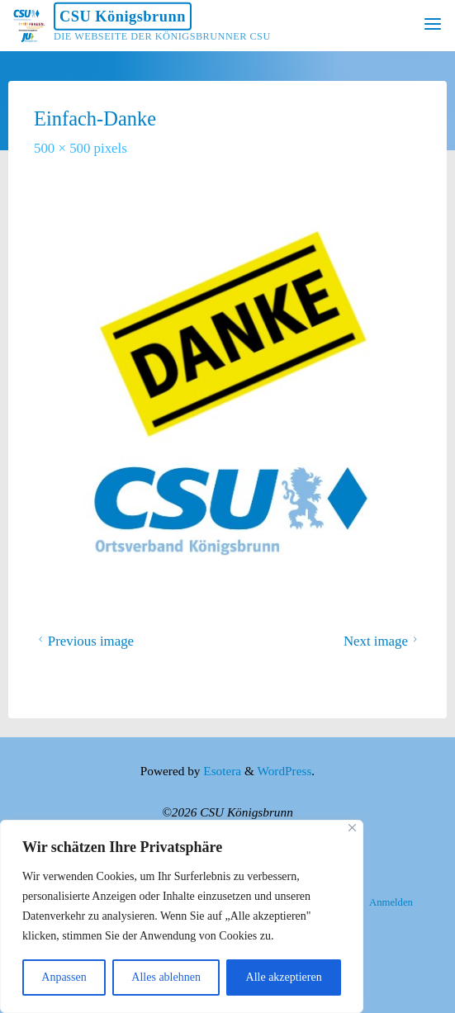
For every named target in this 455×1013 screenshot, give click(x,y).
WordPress (284, 771)
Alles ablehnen (166, 977)
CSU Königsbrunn (122, 16)
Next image (383, 640)
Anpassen (63, 977)
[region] (181, 916)
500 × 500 (64, 148)
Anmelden (391, 902)
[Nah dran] (352, 827)
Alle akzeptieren (284, 977)
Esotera (220, 771)
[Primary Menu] (433, 25)
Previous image (84, 640)
